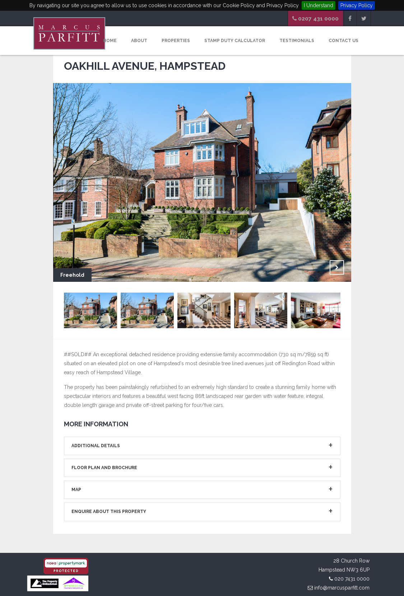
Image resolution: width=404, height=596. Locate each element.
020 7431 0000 (352, 579)
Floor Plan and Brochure (104, 467)
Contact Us (343, 40)
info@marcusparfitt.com (342, 588)
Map (76, 489)
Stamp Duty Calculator (234, 40)
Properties (176, 40)
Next (337, 267)
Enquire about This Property (108, 511)
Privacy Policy (356, 5)
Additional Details (95, 445)
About (139, 40)
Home (110, 40)
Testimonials (296, 40)
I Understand (318, 5)
